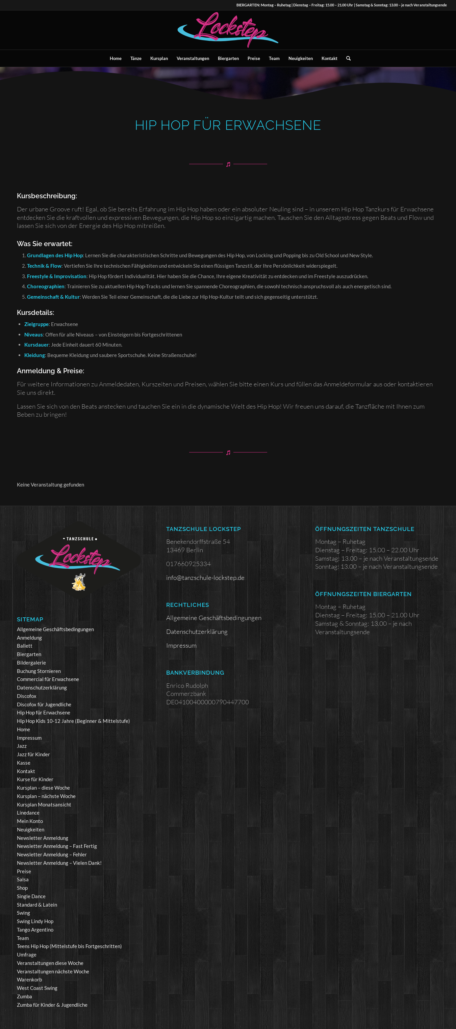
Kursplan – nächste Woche (46, 796)
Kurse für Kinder (35, 779)
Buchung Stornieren (39, 671)
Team (23, 938)
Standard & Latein (37, 905)
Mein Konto (30, 821)
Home (23, 729)
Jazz (22, 746)
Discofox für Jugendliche (44, 704)
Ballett (24, 646)
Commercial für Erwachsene (48, 679)
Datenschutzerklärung (42, 687)
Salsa (23, 879)
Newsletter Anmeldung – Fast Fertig (57, 846)
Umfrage (26, 954)
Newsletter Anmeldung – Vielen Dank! (59, 863)
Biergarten (29, 654)
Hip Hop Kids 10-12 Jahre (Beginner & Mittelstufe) (73, 721)
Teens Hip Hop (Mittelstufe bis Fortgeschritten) (69, 946)
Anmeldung (29, 638)
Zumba (24, 996)
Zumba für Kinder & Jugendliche (52, 1005)
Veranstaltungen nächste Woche (53, 971)
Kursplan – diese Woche (43, 788)
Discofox (26, 696)
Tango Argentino (35, 930)
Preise (24, 871)
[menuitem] (115, 58)
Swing (23, 913)
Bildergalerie (31, 662)
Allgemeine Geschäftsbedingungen (55, 629)
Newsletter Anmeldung (42, 838)
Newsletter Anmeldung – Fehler (52, 854)
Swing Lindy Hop (35, 921)
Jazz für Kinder (33, 754)
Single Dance (31, 896)
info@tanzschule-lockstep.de (205, 578)
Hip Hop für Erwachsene (43, 712)
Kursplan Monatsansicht (44, 804)
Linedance (28, 813)
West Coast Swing (37, 988)
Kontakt (26, 771)
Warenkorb (29, 979)
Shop (22, 888)
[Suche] (346, 58)
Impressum (29, 738)
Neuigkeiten (30, 829)
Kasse (23, 763)
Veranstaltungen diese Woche (50, 963)
